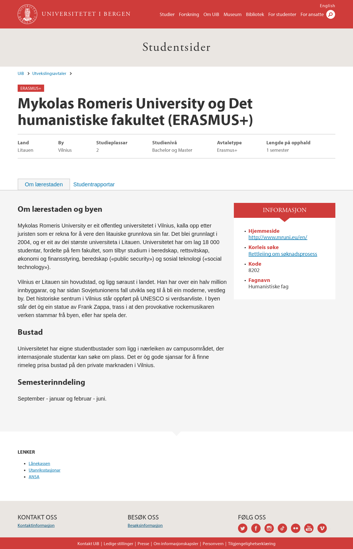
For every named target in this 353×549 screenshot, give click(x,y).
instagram (271, 529)
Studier (167, 14)
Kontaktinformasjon (36, 525)
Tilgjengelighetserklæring (252, 543)
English (327, 5)
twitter (244, 529)
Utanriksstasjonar (44, 470)
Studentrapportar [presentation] (94, 184)
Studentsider (176, 47)
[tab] (44, 184)
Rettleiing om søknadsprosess (282, 253)
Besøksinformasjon (145, 525)
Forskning (189, 14)
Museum (233, 14)
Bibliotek (255, 14)
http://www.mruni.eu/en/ (277, 237)
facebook (257, 529)
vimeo (324, 529)
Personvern (213, 543)
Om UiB (211, 14)
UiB (21, 73)
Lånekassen (39, 463)
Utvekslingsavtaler (49, 73)
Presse (143, 543)
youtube (310, 529)
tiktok (284, 529)
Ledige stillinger (118, 543)
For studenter (282, 14)
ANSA (34, 476)
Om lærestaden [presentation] (44, 184)
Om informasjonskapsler (176, 543)
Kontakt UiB (88, 543)
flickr (297, 529)
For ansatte (312, 14)
